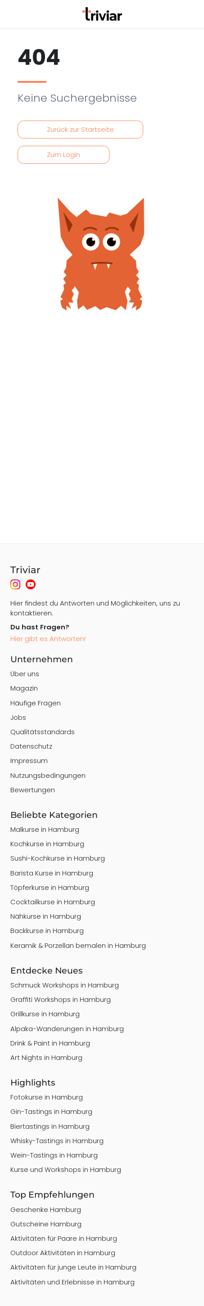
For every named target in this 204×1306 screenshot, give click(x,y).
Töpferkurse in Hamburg (49, 887)
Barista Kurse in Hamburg (51, 873)
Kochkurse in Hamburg (47, 843)
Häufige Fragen (35, 703)
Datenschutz (31, 746)
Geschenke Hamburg (45, 1209)
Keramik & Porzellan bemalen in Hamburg (78, 945)
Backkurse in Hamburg (47, 930)
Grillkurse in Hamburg (45, 1014)
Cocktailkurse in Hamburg (52, 902)
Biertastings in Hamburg (50, 1126)
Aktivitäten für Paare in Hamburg (63, 1238)
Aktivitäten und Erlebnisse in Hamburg (72, 1282)
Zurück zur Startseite (80, 129)
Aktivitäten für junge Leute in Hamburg (73, 1267)
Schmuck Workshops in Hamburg (64, 985)
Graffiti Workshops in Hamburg (60, 999)
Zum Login (63, 154)
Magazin (24, 688)
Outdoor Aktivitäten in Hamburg (62, 1252)
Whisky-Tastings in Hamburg (57, 1140)
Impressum (29, 760)
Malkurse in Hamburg (44, 829)
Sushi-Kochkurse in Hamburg (57, 858)
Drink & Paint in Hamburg (50, 1043)
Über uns (24, 673)
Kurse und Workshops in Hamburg (65, 1169)
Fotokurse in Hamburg (46, 1097)
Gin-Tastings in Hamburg (51, 1111)
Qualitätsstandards (42, 731)
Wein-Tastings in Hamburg (54, 1155)
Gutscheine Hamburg (46, 1224)
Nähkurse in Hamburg (45, 916)
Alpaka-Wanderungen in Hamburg (67, 1028)
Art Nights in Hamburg (46, 1057)
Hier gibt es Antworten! (48, 638)
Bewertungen (32, 789)
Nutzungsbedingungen (48, 775)
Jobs (18, 717)
